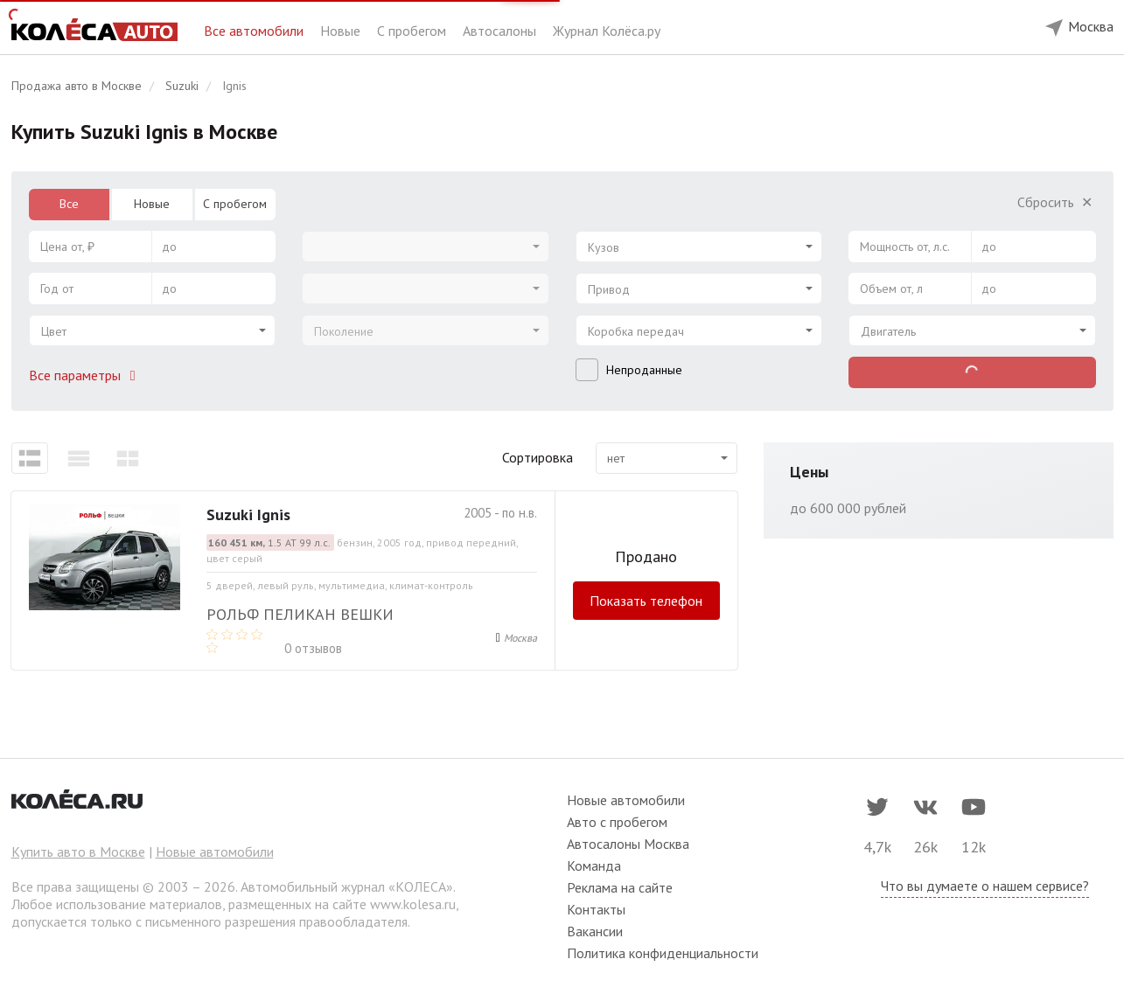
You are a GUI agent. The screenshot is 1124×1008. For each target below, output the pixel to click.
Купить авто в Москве (78, 851)
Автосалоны (501, 30)
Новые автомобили (215, 851)
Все (69, 204)
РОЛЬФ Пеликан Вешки (300, 614)
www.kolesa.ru (413, 904)
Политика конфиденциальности (662, 953)
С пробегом (413, 30)
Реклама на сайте (620, 887)
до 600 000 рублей (848, 508)
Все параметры (86, 375)
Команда (594, 865)
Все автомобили (255, 30)
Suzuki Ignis (248, 514)
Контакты (596, 909)
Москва (520, 637)
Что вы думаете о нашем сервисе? (985, 885)
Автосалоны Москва (628, 843)
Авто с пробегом (617, 822)
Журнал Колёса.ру (606, 30)
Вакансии (595, 931)
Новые (342, 30)
